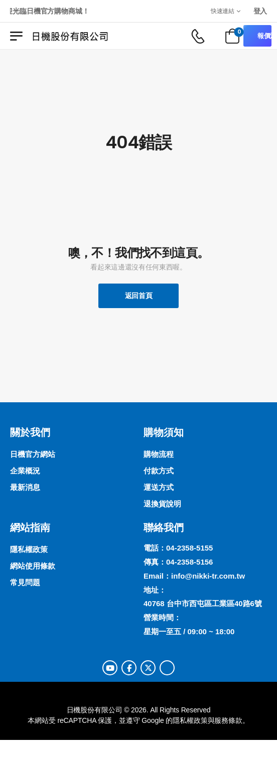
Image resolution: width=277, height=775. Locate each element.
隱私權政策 (190, 720)
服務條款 (228, 720)
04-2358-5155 (189, 548)
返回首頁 (139, 296)
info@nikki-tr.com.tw (208, 576)
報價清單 (264, 36)
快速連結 (222, 11)
